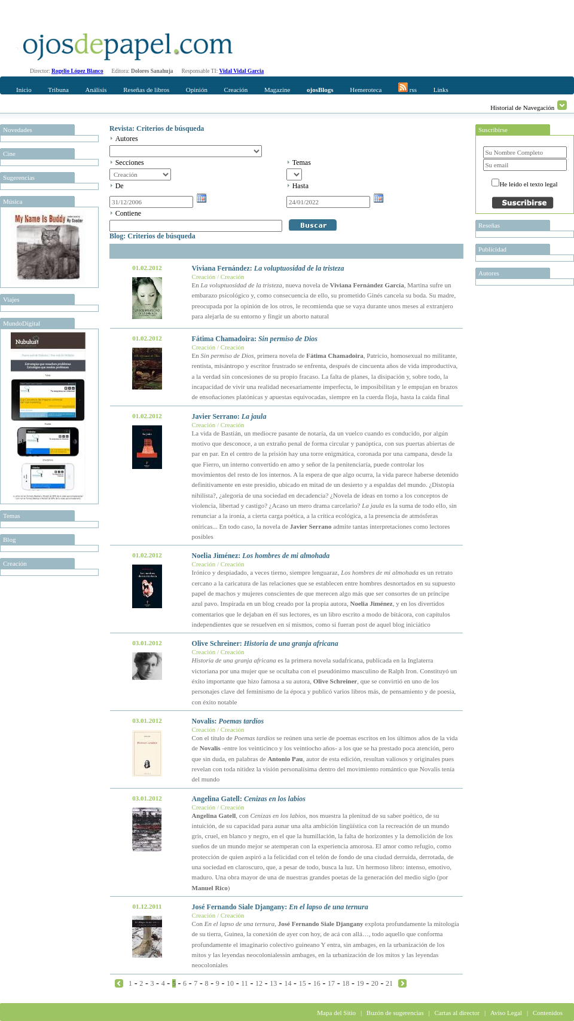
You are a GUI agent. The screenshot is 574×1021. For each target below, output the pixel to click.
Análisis (95, 89)
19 (360, 983)
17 (331, 983)
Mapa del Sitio (336, 1012)
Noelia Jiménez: (261, 555)
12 (258, 983)
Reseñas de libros (146, 89)
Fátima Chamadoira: (254, 339)
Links (440, 89)
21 (389, 983)
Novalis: (228, 721)
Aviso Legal (506, 1012)
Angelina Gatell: (249, 799)
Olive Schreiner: (265, 643)
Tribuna (58, 89)
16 (316, 983)
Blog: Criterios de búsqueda (152, 236)
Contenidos (548, 1012)
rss (407, 87)
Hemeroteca (365, 89)
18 (345, 983)
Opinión (196, 89)
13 (273, 983)
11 (244, 983)
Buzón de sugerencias (395, 1012)
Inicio (24, 89)
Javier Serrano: (229, 416)
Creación (236, 89)
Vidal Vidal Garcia (241, 71)
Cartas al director (457, 1012)
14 (287, 983)
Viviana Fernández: (268, 268)
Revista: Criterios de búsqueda (156, 128)
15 (302, 983)
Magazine (277, 89)
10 (230, 983)
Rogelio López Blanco (77, 71)
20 (374, 983)
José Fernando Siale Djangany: (280, 907)
